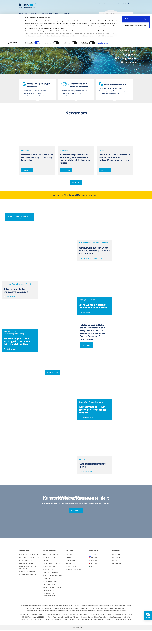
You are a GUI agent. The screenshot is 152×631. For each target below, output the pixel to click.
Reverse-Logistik (48, 591)
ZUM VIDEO (86, 346)
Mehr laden (76, 183)
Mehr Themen (76, 71)
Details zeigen (103, 29)
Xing (92, 567)
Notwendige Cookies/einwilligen (136, 11)
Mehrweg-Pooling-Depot (27, 572)
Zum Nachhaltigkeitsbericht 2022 (90, 259)
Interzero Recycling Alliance (51, 564)
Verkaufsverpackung (49, 558)
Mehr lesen (27, 171)
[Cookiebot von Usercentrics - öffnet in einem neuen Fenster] (12, 29)
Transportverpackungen (50, 555)
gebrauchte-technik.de (73, 570)
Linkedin (93, 555)
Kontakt (148, 618)
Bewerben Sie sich (85, 472)
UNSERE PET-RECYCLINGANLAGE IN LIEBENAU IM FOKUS (19, 218)
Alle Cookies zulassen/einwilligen (135, 5)
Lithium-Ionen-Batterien (50, 573)
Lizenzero (46, 561)
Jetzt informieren (10, 350)
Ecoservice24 (70, 561)
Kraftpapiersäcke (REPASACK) (52, 588)
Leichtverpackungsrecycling (28, 555)
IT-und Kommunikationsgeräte (52, 576)
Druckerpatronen (48, 570)
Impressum (116, 555)
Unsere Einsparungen (26, 37)
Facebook (94, 561)
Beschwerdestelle (118, 564)
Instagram (94, 558)
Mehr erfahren (9, 297)
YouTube (94, 564)
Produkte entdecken (86, 418)
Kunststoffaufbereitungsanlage (29, 558)
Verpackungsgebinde (49, 567)
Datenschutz (116, 558)
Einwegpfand (47, 579)
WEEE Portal (70, 558)
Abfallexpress (70, 564)
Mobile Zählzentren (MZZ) (27, 575)
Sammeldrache (71, 567)
